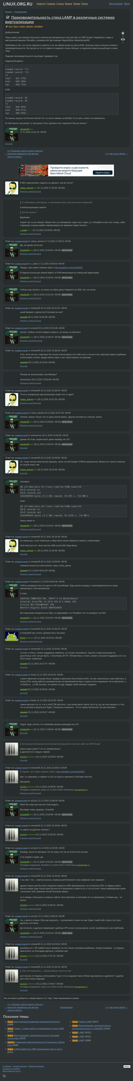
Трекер (76, 3)
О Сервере (7, 1066)
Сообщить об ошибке (11, 1069)
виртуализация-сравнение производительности (37, 1022)
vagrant (29, 26)
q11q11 (23, 757)
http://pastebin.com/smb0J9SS (68, 268)
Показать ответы (27, 341)
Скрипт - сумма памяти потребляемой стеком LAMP (39, 1029)
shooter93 (24, 129)
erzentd (23, 317)
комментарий (21, 241)
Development (21, 12)
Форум (68, 3)
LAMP (81, 1032)
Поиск (84, 3)
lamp (16, 26)
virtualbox (38, 26)
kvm (10, 26)
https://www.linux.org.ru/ (12, 1071)
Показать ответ (27, 192)
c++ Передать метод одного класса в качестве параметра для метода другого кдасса (25, 154)
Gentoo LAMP (85, 1022)
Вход (127, 3)
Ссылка (9, 144)
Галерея (51, 3)
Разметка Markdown (36, 1066)
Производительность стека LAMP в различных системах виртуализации (60, 19)
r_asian (23, 230)
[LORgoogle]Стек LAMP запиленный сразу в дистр (38, 1049)
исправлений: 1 (81, 790)
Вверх (127, 1066)
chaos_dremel (26, 188)
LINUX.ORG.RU (17, 4)
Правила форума (20, 1066)
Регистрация (115, 3)
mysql (22, 26)
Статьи (60, 3)
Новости (41, 3)
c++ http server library (116, 154)
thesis (23, 638)
